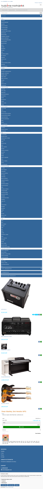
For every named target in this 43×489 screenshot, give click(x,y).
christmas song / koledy (5, 246)
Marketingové (4, 482)
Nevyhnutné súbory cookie (7, 479)
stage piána (3, 92)
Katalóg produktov (12, 10)
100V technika (3, 204)
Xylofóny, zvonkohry (4, 150)
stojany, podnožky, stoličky (6, 62)
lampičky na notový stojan (5, 253)
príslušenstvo (3, 85)
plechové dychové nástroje (6, 113)
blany (2, 159)
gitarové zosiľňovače (5, 38)
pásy (2, 60)
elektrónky (3, 64)
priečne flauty (3, 108)
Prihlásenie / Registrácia (38, 2)
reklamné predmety (4, 257)
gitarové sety (3, 32)
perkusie (2, 148)
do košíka (21, 427)
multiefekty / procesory (5, 36)
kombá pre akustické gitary (6, 39)
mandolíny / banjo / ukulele (6, 31)
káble (2, 187)
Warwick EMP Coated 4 (5, 349)
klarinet (2, 241)
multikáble (3, 195)
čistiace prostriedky (4, 255)
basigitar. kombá (4, 74)
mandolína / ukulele (4, 234)
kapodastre (3, 48)
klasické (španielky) (4, 22)
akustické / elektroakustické (6, 71)
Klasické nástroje (4, 125)
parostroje (3, 208)
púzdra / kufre (3, 59)
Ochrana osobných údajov (9, 487)
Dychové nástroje (4, 106)
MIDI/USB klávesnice (5, 94)
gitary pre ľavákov (4, 25)
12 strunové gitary (4, 27)
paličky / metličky (4, 160)
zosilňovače (3, 171)
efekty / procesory (4, 78)
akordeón (3, 225)
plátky (2, 120)
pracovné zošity (4, 245)
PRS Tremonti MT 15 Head (6, 336)
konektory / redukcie (4, 188)
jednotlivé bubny (4, 136)
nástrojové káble (4, 190)
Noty (2, 218)
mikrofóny (3, 181)
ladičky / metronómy (4, 250)
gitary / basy (3, 260)
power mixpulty (4, 169)
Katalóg (2, 451)
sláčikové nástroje (4, 129)
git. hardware (3, 55)
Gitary (2, 18)
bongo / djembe (4, 146)
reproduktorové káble (5, 197)
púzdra (2, 162)
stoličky (2, 104)
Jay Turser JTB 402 (5, 403)
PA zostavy (3, 174)
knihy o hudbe (3, 243)
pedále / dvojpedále (4, 157)
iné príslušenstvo (4, 66)
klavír (2, 222)
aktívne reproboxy (4, 178)
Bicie (2, 132)
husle (2, 227)
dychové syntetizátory (5, 118)
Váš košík (21, 15)
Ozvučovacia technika (5, 166)
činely (2, 141)
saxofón (2, 232)
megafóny (3, 199)
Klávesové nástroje (4, 87)
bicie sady (3, 139)
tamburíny (3, 152)
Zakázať (17, 485)
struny (2, 45)
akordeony (3, 127)
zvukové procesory (4, 185)
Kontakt (2, 456)
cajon (2, 145)
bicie (2, 229)
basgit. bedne (3, 76)
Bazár (2, 259)
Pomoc (2, 455)
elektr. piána (3, 90)
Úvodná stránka (4, 10)
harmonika (3, 239)
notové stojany (3, 252)
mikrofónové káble (4, 192)
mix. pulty (3, 167)
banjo (2, 236)
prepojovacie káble (4, 194)
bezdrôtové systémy (4, 53)
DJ (1, 202)
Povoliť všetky (4, 485)
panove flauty (3, 111)
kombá (2, 97)
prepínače (3, 57)
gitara (2, 220)
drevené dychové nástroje (5, 115)
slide (2, 52)
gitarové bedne (4, 43)
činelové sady (3, 143)
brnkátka (2, 50)
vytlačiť (3, 413)
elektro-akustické (4, 29)
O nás (2, 453)
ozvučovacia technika (5, 264)
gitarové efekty (3, 34)
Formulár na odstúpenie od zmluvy (8, 461)
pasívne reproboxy (4, 173)
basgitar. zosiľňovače (5, 73)
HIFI (2, 211)
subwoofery (3, 176)
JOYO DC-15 (3, 309)
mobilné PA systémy (4, 180)
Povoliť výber (11, 485)
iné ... (2, 266)
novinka (36, 314)
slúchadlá (3, 206)
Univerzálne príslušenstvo (5, 248)
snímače (2, 46)
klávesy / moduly (4, 262)
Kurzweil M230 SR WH (5, 376)
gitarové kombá (4, 41)
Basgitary (3, 67)
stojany (2, 101)
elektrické (3, 20)
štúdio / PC (3, 201)
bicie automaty (3, 134)
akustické (3, 24)
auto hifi (2, 213)
